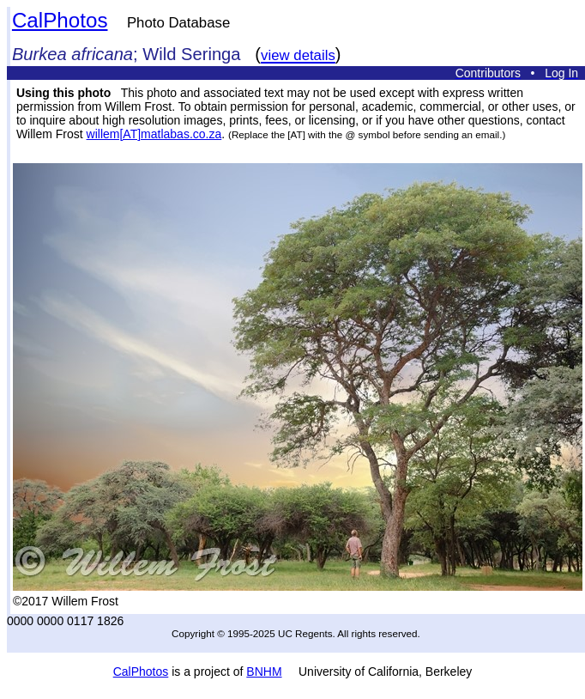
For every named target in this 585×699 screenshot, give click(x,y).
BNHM (263, 671)
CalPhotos (60, 20)
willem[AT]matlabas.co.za (154, 134)
